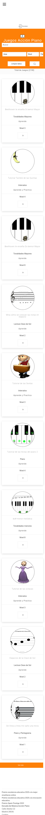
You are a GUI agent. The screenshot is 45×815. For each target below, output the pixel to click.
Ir (23, 136)
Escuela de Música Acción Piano (16, 806)
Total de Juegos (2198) (24, 70)
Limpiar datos (16, 64)
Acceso (22, 26)
